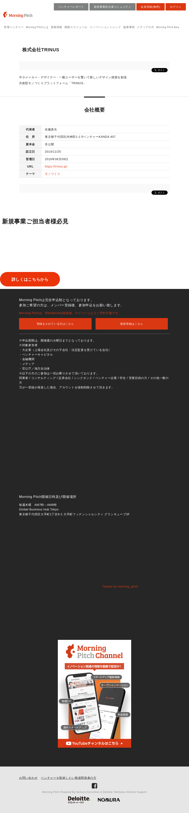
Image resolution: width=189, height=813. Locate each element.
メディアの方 (145, 27)
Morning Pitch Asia (167, 27)
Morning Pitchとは (37, 27)
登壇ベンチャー (14, 27)
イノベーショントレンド (105, 27)
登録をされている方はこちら (55, 323)
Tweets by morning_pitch (120, 586)
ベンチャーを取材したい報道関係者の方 (68, 778)
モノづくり (52, 173)
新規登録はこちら (131, 323)
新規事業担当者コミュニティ (112, 6)
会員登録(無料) (150, 6)
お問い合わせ (28, 778)
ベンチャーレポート (71, 6)
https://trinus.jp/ (56, 166)
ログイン (175, 6)
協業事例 (129, 27)
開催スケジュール (76, 27)
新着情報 (56, 27)
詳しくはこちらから (36, 279)
